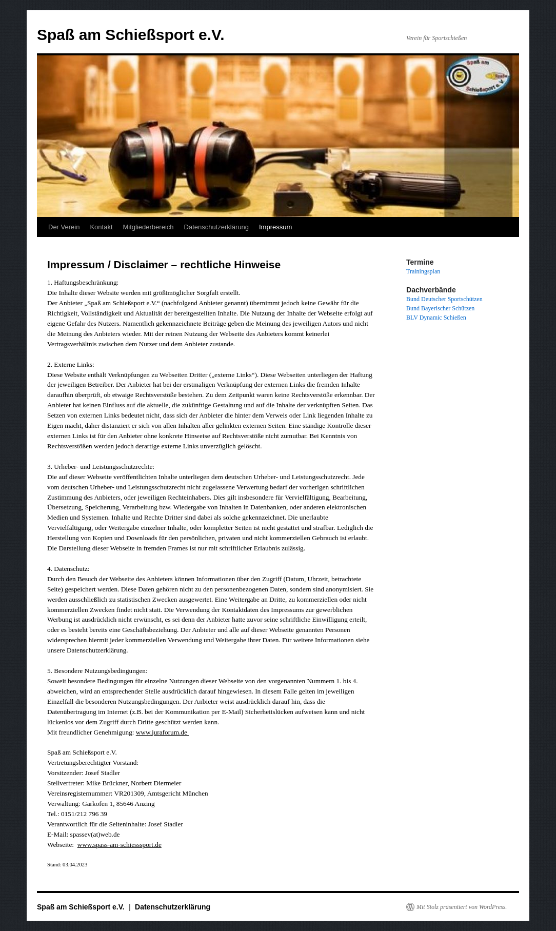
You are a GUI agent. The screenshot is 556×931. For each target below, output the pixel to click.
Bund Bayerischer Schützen (440, 308)
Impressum (275, 227)
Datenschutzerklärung (216, 227)
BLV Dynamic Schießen (436, 317)
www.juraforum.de (162, 732)
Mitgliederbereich (148, 227)
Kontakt (101, 227)
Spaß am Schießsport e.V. (131, 34)
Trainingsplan (423, 271)
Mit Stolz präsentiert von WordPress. (461, 906)
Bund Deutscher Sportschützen (444, 299)
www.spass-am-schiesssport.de (119, 844)
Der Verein (64, 227)
